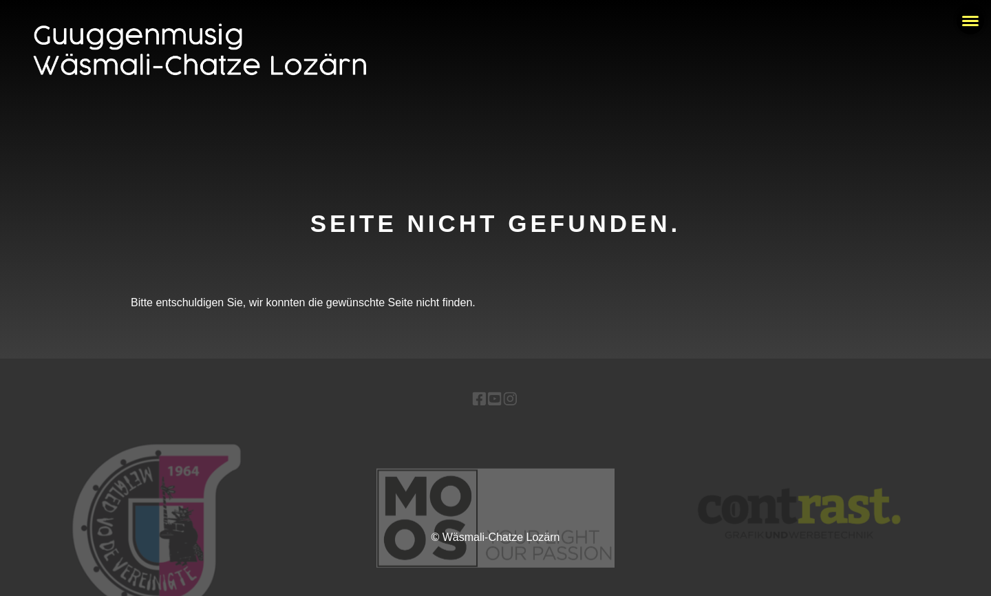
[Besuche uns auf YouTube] (494, 399)
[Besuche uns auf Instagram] (509, 399)
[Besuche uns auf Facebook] (479, 399)
